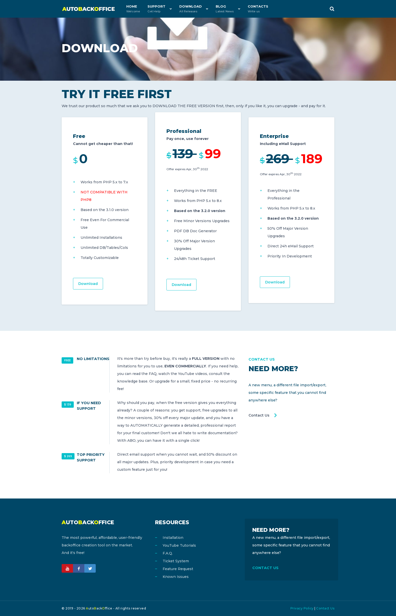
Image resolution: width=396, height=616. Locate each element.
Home (133, 8)
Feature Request (178, 569)
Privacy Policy (302, 608)
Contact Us (259, 415)
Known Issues (176, 576)
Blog (225, 8)
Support (156, 8)
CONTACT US (265, 568)
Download (190, 8)
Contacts (258, 8)
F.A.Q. (168, 553)
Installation (173, 537)
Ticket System (176, 561)
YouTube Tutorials (179, 545)
